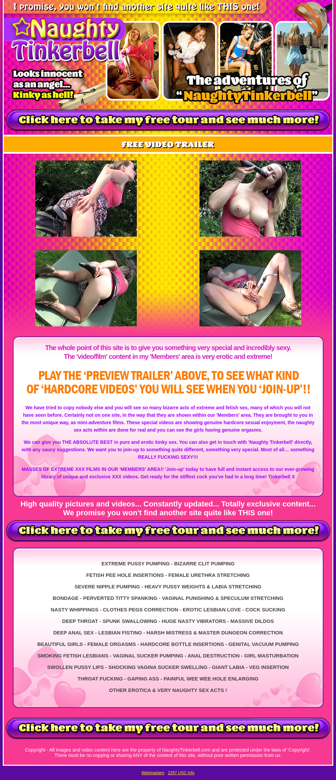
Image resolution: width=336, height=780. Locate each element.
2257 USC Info (181, 773)
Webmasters (153, 773)
